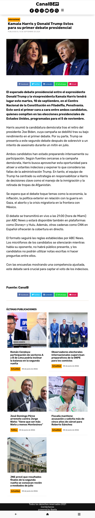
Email (72, 84)
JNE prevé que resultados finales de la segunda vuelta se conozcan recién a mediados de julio (26, 481)
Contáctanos (47, 507)
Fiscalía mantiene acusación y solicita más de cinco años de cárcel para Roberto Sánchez (68, 420)
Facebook (23, 84)
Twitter (36, 84)
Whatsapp (61, 84)
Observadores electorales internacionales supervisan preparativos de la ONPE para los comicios (68, 356)
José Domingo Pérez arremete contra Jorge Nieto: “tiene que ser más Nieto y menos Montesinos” (26, 420)
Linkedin (47, 84)
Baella (54, 509)
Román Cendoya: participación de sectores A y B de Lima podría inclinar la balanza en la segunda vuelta (26, 357)
